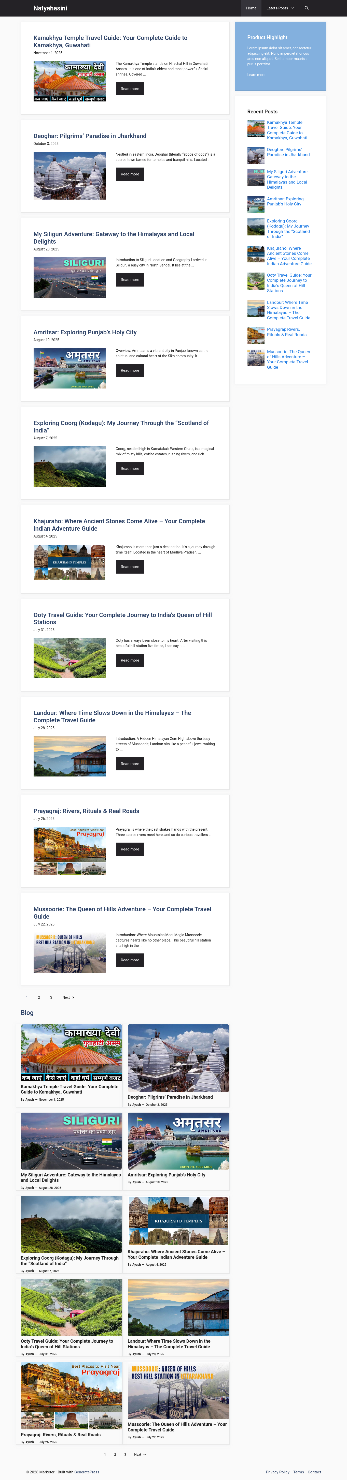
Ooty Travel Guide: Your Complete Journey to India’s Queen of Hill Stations (67, 1343)
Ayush (29, 1099)
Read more (130, 88)
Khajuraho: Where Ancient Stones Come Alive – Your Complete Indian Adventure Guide (176, 1254)
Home (251, 8)
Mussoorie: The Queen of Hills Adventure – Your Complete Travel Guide (288, 359)
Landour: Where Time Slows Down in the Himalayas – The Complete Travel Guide (169, 1343)
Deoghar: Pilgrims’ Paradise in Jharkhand (90, 136)
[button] (307, 8)
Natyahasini (50, 8)
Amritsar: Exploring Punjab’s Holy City (85, 332)
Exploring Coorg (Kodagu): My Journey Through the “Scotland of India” (288, 228)
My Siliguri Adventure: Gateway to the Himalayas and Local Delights (288, 179)
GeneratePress (86, 1472)
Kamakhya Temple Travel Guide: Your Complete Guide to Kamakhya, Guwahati (70, 1089)
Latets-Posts (283, 8)
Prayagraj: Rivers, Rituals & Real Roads (87, 811)
